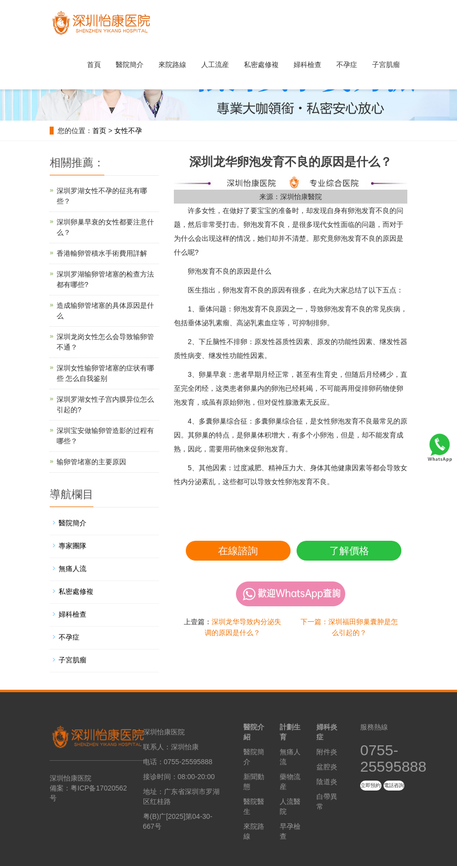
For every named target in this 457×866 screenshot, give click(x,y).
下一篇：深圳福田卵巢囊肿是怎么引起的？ (349, 627)
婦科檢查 (307, 65)
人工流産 (215, 65)
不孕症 (346, 65)
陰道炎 (326, 782)
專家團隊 (72, 546)
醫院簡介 (130, 65)
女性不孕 (128, 131)
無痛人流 (72, 569)
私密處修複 (261, 65)
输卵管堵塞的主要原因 (91, 462)
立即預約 (371, 785)
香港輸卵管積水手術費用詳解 (102, 253)
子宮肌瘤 (386, 65)
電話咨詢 (394, 785)
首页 (99, 131)
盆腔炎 (326, 767)
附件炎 (326, 752)
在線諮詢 (238, 550)
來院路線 (172, 65)
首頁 (94, 65)
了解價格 (349, 550)
